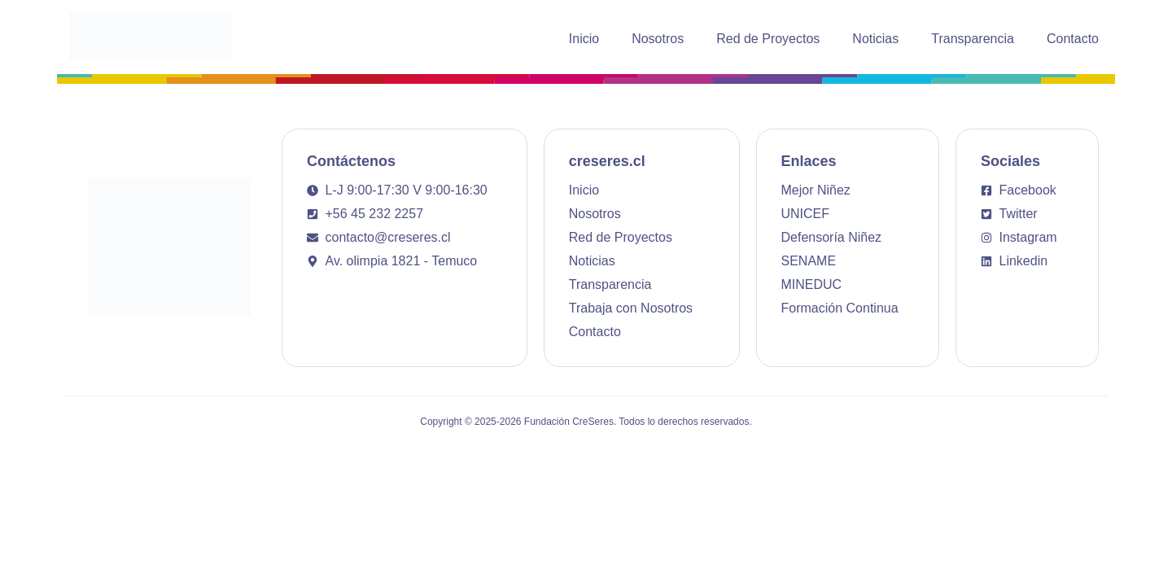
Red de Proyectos (768, 39)
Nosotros (658, 39)
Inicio (584, 39)
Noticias (875, 39)
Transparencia (972, 39)
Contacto (1073, 39)
